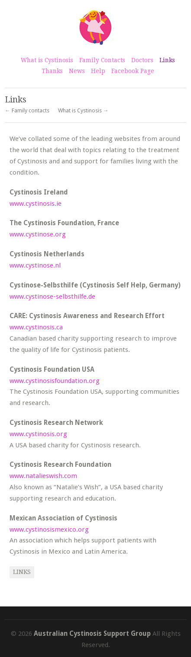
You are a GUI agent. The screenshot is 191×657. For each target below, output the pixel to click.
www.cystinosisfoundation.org (55, 381)
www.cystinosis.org (38, 434)
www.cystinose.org (38, 234)
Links (167, 60)
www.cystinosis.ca (36, 327)
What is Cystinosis (47, 60)
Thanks (52, 70)
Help (98, 70)
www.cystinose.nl (35, 265)
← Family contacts (27, 111)
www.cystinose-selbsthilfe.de (52, 296)
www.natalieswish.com (43, 476)
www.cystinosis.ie (36, 203)
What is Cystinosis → (83, 111)
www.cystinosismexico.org (49, 529)
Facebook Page (132, 70)
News (77, 70)
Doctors (142, 60)
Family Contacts (102, 60)
